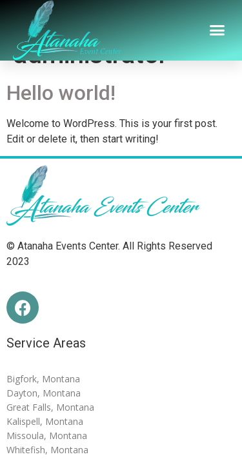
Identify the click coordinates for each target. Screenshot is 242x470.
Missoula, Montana (46, 435)
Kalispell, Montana (44, 421)
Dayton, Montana (43, 393)
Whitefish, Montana (47, 450)
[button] (217, 30)
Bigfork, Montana (43, 379)
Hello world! (61, 93)
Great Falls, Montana (50, 407)
